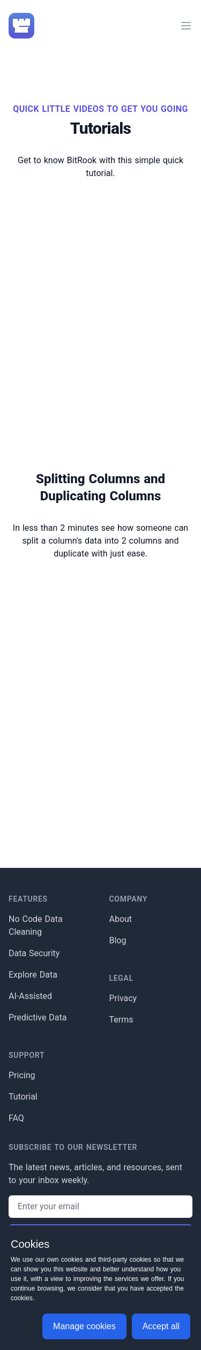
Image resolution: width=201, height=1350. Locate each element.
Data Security (34, 953)
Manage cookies (84, 1326)
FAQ (16, 1118)
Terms (121, 1020)
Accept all (161, 1326)
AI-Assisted (30, 996)
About (120, 919)
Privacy (123, 998)
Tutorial (23, 1097)
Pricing (22, 1075)
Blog (117, 940)
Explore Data (33, 975)
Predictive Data (38, 1017)
